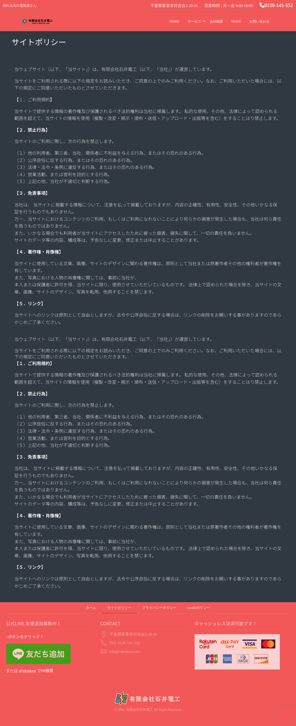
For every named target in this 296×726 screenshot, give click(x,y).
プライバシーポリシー (159, 608)
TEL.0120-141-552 (125, 632)
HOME (174, 21)
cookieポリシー (198, 608)
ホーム (91, 608)
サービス (194, 21)
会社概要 (216, 21)
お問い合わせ (259, 21)
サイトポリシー (119, 608)
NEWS (236, 21)
